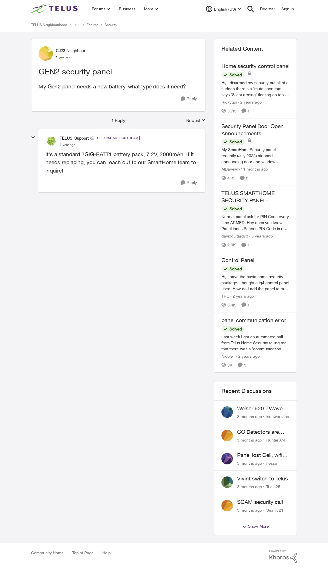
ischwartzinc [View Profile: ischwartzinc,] (277, 416)
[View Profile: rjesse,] (227, 458)
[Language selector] (223, 9)
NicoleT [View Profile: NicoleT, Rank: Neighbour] (228, 356)
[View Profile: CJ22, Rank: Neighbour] (46, 53)
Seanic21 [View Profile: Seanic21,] (274, 509)
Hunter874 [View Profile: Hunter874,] (275, 439)
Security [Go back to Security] (111, 25)
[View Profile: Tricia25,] (227, 482)
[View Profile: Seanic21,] (227, 505)
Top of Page (83, 552)
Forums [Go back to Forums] (92, 25)
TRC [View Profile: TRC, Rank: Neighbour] (225, 296)
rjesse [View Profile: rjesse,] (271, 463)
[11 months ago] (253, 169)
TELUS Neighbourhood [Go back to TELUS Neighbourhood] (49, 25)
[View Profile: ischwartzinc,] (227, 412)
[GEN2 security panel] (67, 144)
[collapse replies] (33, 137)
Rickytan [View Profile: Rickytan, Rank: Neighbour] (229, 102)
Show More (255, 526)
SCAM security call (260, 502)
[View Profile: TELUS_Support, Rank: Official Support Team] (51, 141)
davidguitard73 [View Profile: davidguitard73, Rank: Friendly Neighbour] (234, 235)
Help (106, 552)
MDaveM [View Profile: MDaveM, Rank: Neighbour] (229, 169)
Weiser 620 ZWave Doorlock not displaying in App (260, 408)
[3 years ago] (261, 236)
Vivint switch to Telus (262, 478)
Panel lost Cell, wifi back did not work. (259, 455)
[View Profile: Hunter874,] (227, 435)
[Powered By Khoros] (283, 556)
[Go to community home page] (55, 8)
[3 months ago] (249, 416)
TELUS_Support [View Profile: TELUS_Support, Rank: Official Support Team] (74, 138)
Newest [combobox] (195, 120)
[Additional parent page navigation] (76, 25)
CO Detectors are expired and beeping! (262, 432)
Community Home (47, 552)
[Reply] (188, 99)
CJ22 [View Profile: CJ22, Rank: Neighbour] (60, 50)
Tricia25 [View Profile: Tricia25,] (273, 486)
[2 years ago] (250, 102)
